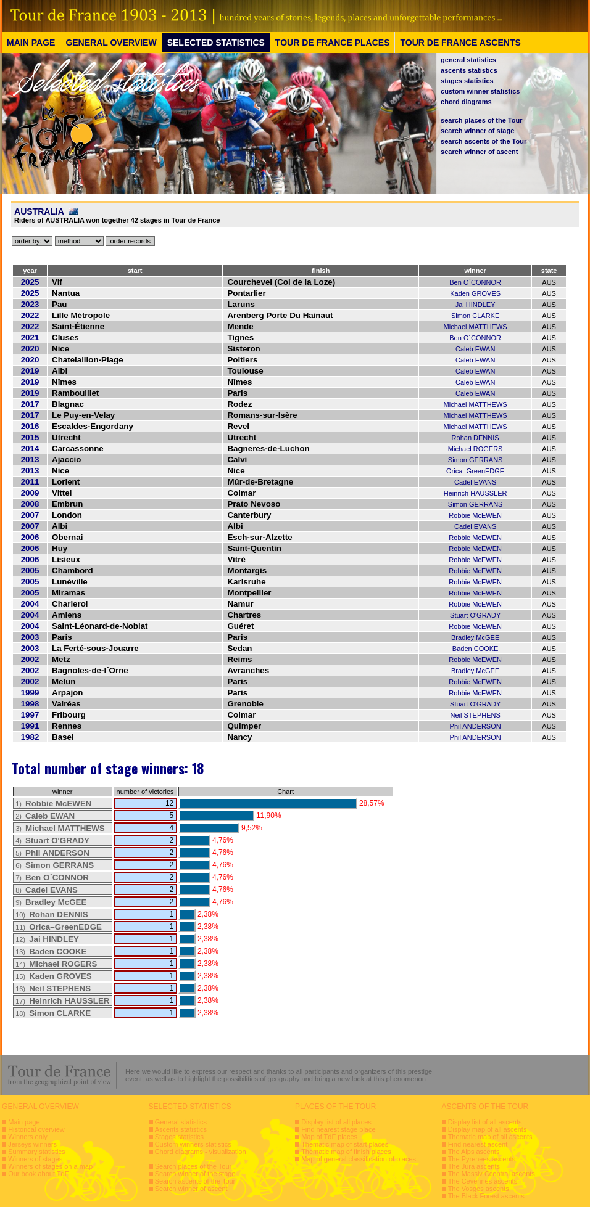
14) (56, 964)
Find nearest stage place (338, 1129)
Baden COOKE (475, 648)
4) (52, 841)
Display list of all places (336, 1122)
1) (53, 804)
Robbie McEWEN (475, 515)
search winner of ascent (479, 151)
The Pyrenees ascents (481, 1159)
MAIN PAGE (31, 42)
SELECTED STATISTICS (216, 42)
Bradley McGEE (475, 637)
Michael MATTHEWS (475, 326)
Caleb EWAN (475, 349)
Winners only (28, 1136)
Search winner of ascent (191, 1188)
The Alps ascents (474, 1151)
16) (53, 988)
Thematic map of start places (344, 1144)
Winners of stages (35, 1159)
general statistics (468, 59)
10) (51, 915)
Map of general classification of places (358, 1159)
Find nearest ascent (478, 1144)
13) (50, 951)
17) (62, 1001)
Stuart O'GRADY (475, 615)
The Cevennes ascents (483, 1181)
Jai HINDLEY (475, 304)
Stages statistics (179, 1136)
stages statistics (467, 80)
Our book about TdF (38, 1173)
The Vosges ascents (478, 1188)
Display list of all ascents (485, 1122)
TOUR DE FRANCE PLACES (332, 42)
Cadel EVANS (475, 482)
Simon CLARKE (475, 315)
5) (52, 853)
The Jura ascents (474, 1166)
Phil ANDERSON (475, 726)
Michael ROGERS (475, 448)
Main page (23, 1122)
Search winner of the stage (195, 1173)
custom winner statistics (480, 91)
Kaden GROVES (475, 293)
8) (46, 890)
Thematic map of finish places (346, 1151)
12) (47, 939)
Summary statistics (36, 1151)
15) (53, 976)
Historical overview (36, 1129)
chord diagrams (466, 101)
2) (45, 816)
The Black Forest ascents (486, 1196)
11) (59, 927)
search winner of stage (477, 130)
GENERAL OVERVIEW (110, 42)
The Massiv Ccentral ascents (491, 1173)
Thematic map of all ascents (490, 1136)
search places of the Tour (481, 120)
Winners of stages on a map (50, 1166)
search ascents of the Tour (483, 141)
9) (50, 902)
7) (52, 878)
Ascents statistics (181, 1129)
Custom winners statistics (193, 1144)
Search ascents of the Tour (195, 1181)
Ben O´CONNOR (475, 282)
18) (53, 1013)
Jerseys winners (32, 1144)
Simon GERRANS (475, 460)
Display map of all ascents (487, 1129)
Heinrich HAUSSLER (475, 493)
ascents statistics (469, 70)
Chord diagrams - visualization (200, 1151)
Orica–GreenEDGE (475, 471)
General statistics (181, 1122)
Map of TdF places (329, 1136)
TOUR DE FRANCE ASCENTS (460, 42)
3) (60, 828)
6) (54, 865)
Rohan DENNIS (475, 437)
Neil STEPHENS (475, 715)
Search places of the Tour (193, 1166)
